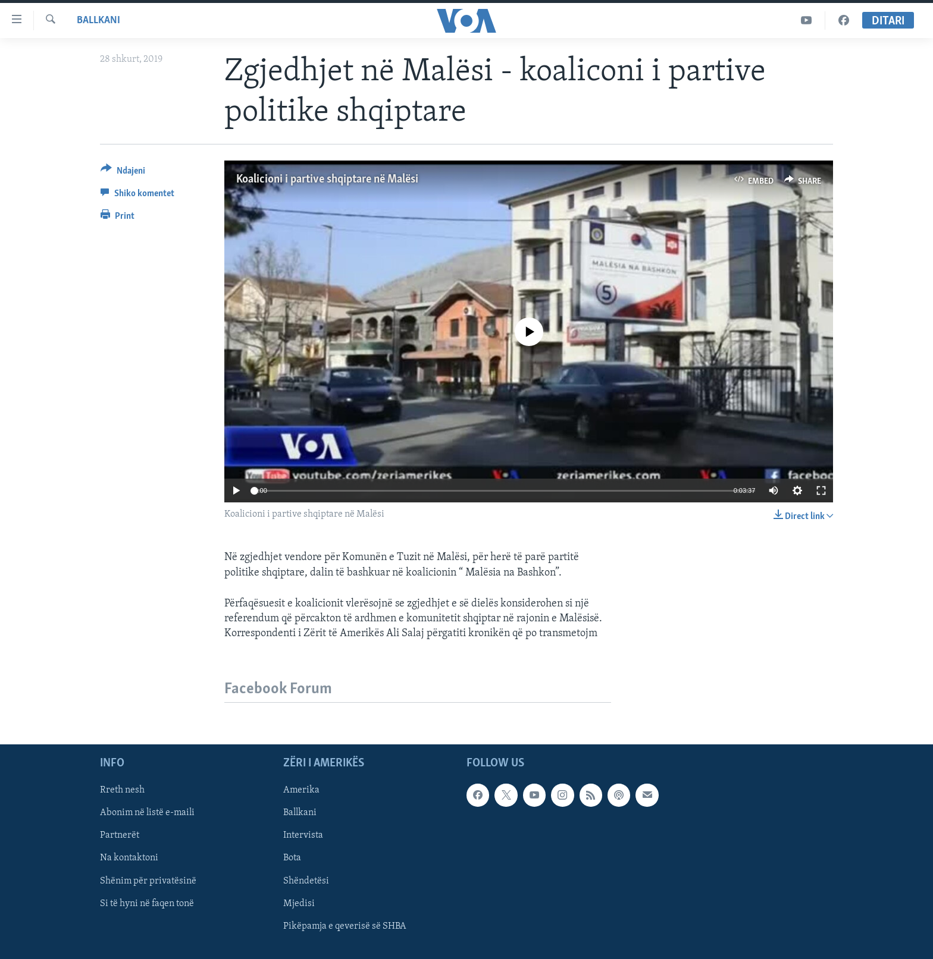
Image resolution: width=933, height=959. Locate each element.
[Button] (123, 173)
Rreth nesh (122, 791)
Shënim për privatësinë (148, 881)
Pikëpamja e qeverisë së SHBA (344, 926)
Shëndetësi (306, 881)
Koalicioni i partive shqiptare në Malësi (327, 179)
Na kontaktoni (129, 858)
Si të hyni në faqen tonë (147, 903)
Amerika (301, 791)
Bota (292, 858)
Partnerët (119, 836)
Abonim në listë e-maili (147, 813)
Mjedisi (299, 903)
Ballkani (98, 20)
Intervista (303, 836)
